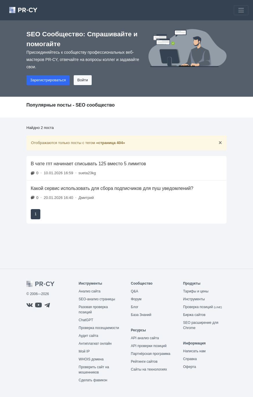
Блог (134, 307)
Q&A (134, 291)
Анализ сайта (89, 291)
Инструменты (194, 299)
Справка (190, 359)
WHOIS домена (91, 359)
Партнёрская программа (150, 354)
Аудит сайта (88, 336)
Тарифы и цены (195, 291)
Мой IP (84, 351)
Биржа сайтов (194, 315)
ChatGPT (86, 320)
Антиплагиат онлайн (95, 344)
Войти (82, 80)
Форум (136, 299)
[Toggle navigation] (241, 10)
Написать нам (194, 351)
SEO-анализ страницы (97, 299)
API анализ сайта (145, 338)
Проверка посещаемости (99, 328)
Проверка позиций (202, 307)
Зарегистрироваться (48, 80)
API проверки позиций (149, 346)
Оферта (189, 367)
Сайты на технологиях (149, 369)
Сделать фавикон (93, 380)
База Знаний (141, 315)
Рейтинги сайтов (144, 362)
